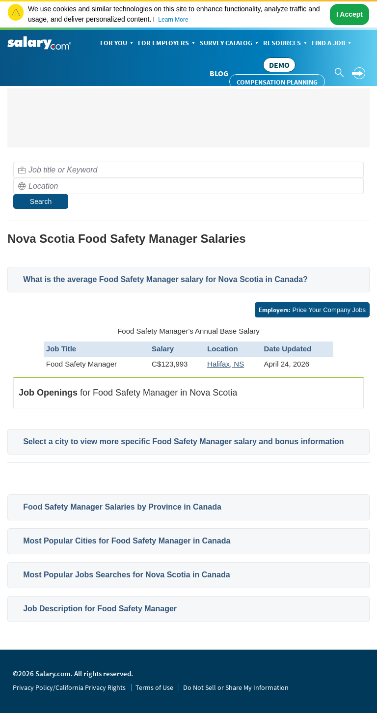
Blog (219, 73)
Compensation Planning (277, 82)
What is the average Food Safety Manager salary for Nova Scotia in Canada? (165, 279)
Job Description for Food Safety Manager (100, 608)
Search (41, 201)
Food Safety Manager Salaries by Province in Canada (122, 507)
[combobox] (188, 170)
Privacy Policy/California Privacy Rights (69, 687)
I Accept (349, 14)
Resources (286, 43)
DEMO (279, 65)
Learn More (173, 19)
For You (117, 43)
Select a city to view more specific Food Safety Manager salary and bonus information (183, 441)
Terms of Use (154, 687)
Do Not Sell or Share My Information (236, 687)
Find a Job (332, 43)
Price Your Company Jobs (312, 310)
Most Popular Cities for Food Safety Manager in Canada (126, 541)
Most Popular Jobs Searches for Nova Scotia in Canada (126, 574)
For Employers (167, 43)
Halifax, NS (225, 364)
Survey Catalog (230, 43)
